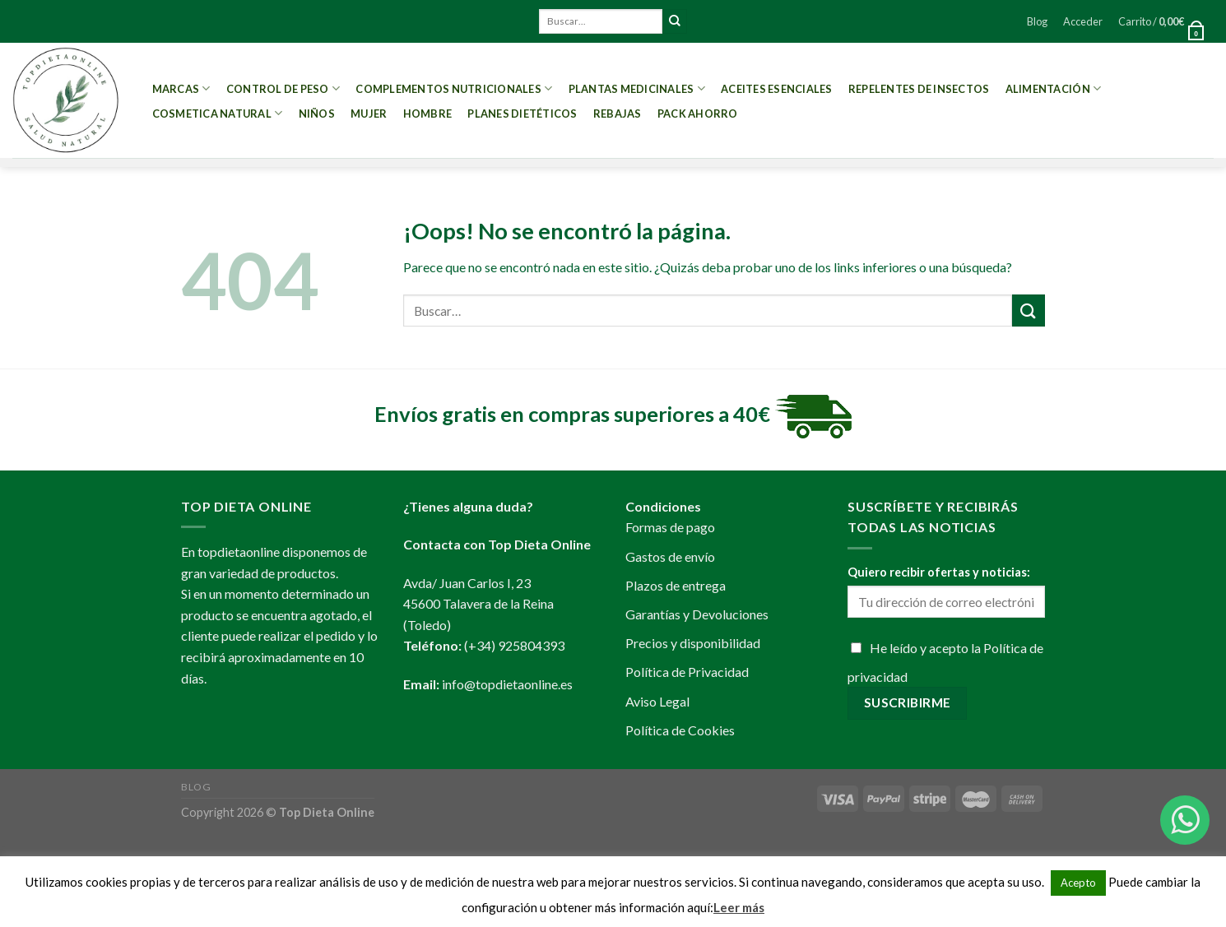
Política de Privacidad (687, 671)
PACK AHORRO (697, 113)
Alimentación (1053, 88)
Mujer (369, 113)
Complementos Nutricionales (453, 88)
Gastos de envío (670, 556)
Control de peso (283, 88)
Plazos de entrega (675, 585)
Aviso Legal (657, 701)
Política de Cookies (680, 730)
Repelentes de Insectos (919, 88)
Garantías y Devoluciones (697, 614)
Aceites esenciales (777, 88)
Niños (317, 113)
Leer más (738, 907)
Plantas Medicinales (637, 88)
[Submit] (674, 21)
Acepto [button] (1078, 882)
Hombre (428, 113)
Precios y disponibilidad (692, 643)
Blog (1037, 21)
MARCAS (181, 88)
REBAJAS (617, 113)
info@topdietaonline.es (507, 684)
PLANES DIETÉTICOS (522, 113)
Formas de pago (670, 527)
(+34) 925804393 (514, 645)
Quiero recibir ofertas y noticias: (939, 572)
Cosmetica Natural (217, 113)
